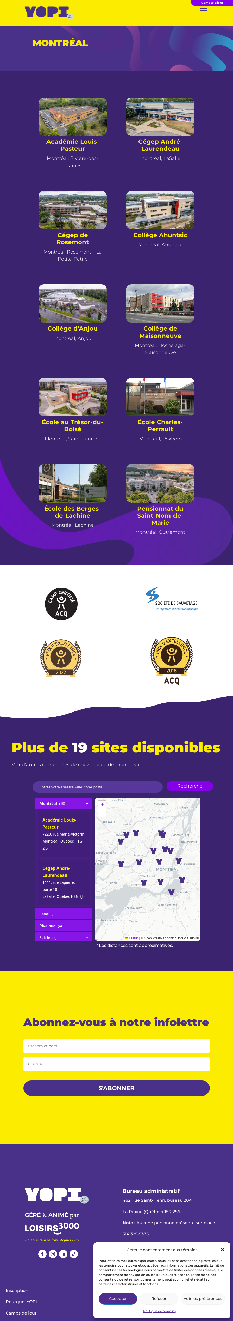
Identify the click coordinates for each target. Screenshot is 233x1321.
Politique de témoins (159, 1311)
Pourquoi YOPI (21, 1301)
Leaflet (131, 938)
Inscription (17, 1290)
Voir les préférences (203, 1298)
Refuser (158, 1298)
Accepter (118, 1298)
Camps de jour (21, 1313)
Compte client (212, 2)
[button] (222, 1249)
